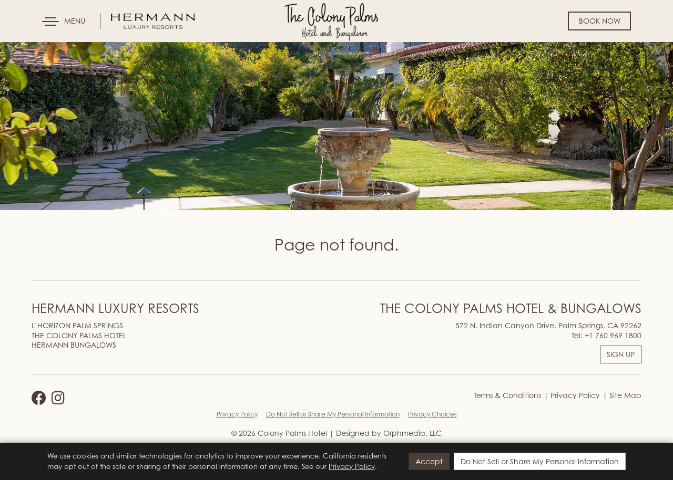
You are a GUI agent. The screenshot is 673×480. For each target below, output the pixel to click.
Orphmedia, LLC (412, 433)
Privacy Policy (574, 395)
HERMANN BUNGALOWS (74, 344)
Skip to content (39, 48)
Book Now (599, 20)
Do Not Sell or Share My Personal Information (333, 414)
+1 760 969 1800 (613, 335)
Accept (429, 461)
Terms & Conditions (507, 395)
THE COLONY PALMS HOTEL (79, 335)
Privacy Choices (432, 414)
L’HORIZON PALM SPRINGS (77, 325)
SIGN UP (621, 354)
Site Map (624, 395)
